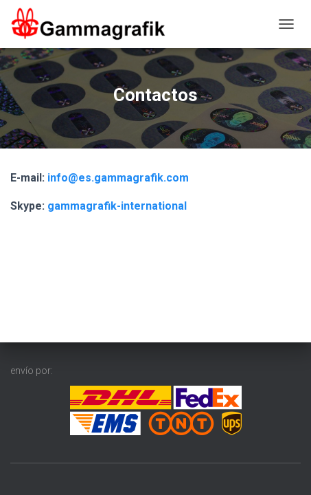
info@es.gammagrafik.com (118, 177)
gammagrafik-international (117, 205)
